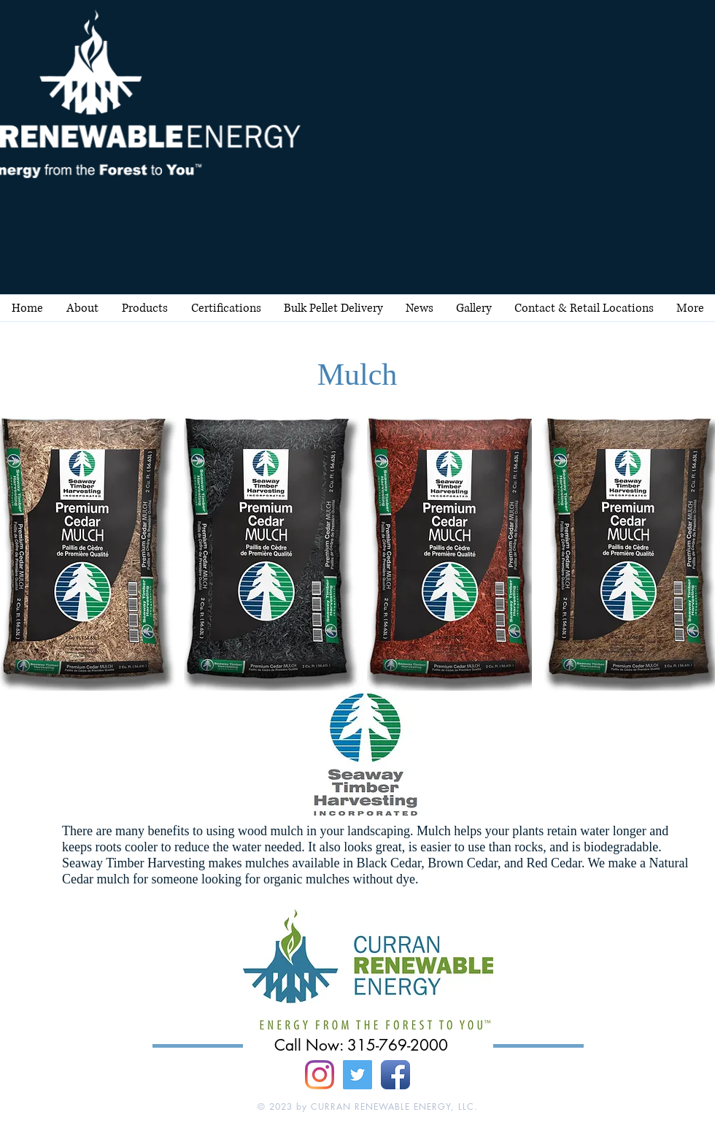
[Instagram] (319, 1074)
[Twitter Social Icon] (357, 1074)
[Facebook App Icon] (395, 1074)
